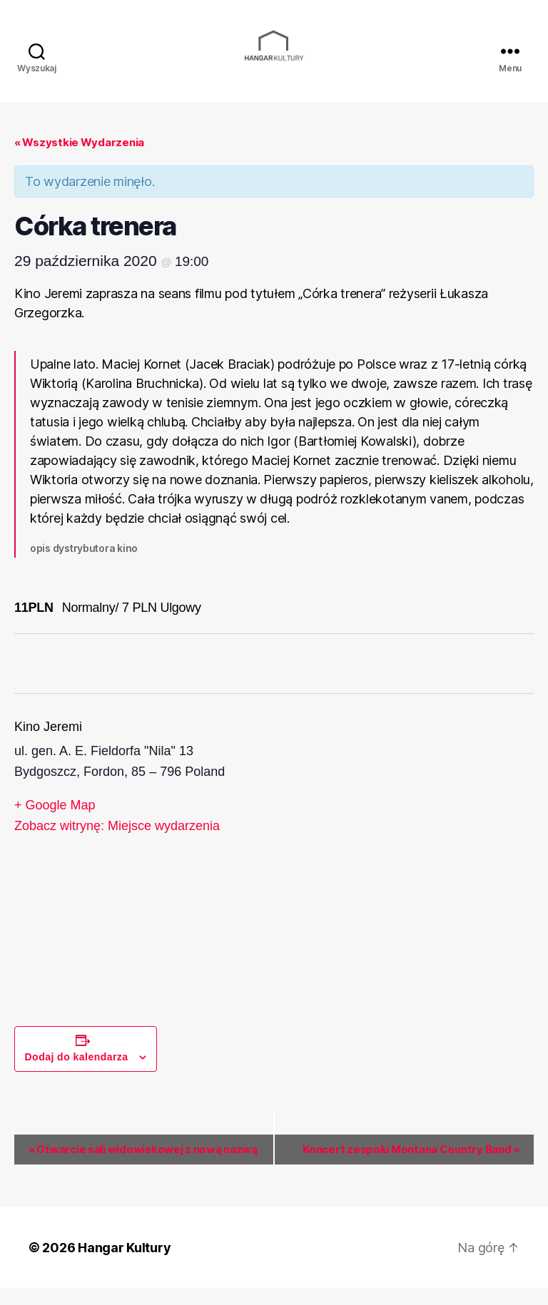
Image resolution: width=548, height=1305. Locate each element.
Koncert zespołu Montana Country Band (411, 1165)
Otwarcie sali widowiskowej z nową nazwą (143, 1165)
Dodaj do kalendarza (76, 1073)
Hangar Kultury (124, 1264)
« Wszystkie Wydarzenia (79, 158)
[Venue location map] (404, 858)
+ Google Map (55, 821)
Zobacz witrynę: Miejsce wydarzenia (117, 843)
